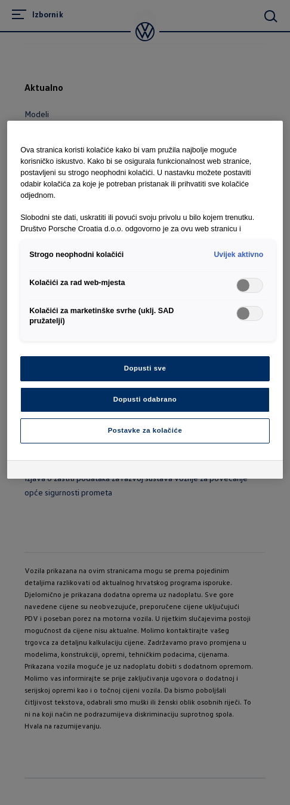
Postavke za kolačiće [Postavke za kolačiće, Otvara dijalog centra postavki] (145, 430)
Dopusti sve (145, 368)
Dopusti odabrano (145, 399)
